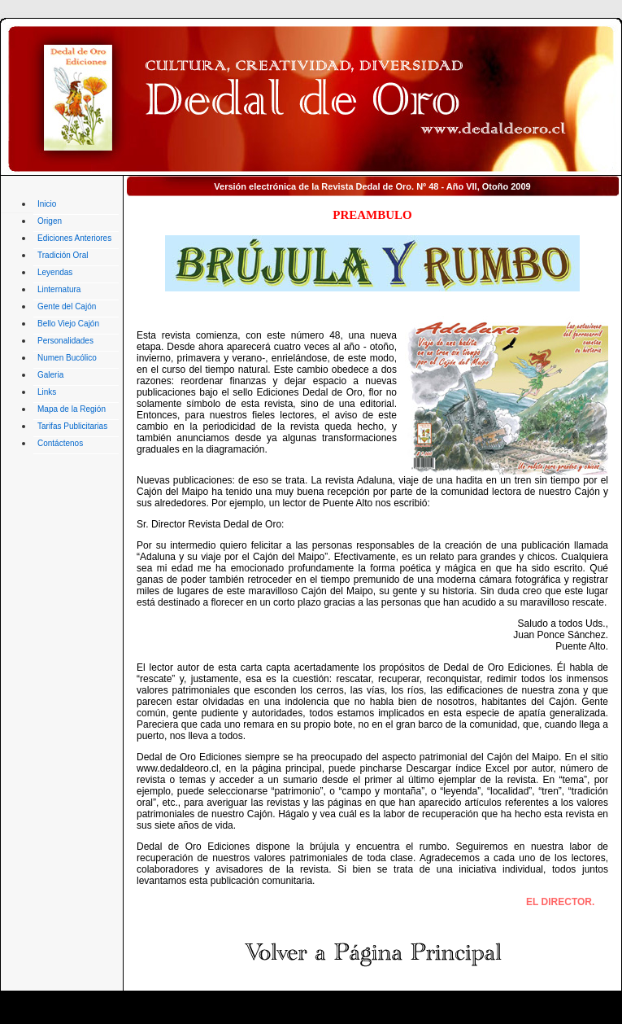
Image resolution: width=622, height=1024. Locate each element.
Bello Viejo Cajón (68, 323)
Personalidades (65, 340)
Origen (49, 221)
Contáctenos (60, 443)
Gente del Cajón (66, 306)
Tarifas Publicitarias (72, 426)
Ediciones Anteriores (74, 238)
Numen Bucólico (67, 357)
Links (46, 391)
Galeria (50, 374)
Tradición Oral (62, 255)
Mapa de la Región (71, 409)
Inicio (46, 203)
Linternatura (58, 289)
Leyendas (54, 272)
